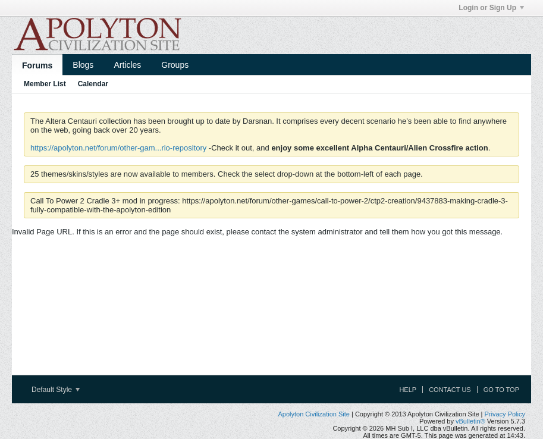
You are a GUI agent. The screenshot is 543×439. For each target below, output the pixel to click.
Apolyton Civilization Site (313, 414)
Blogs (83, 65)
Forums (37, 65)
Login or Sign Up (491, 8)
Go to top (501, 389)
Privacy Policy (505, 414)
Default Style (56, 389)
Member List (45, 84)
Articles (127, 65)
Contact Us (450, 389)
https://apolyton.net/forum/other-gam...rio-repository (118, 147)
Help (407, 389)
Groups (175, 65)
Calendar (93, 84)
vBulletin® (470, 421)
